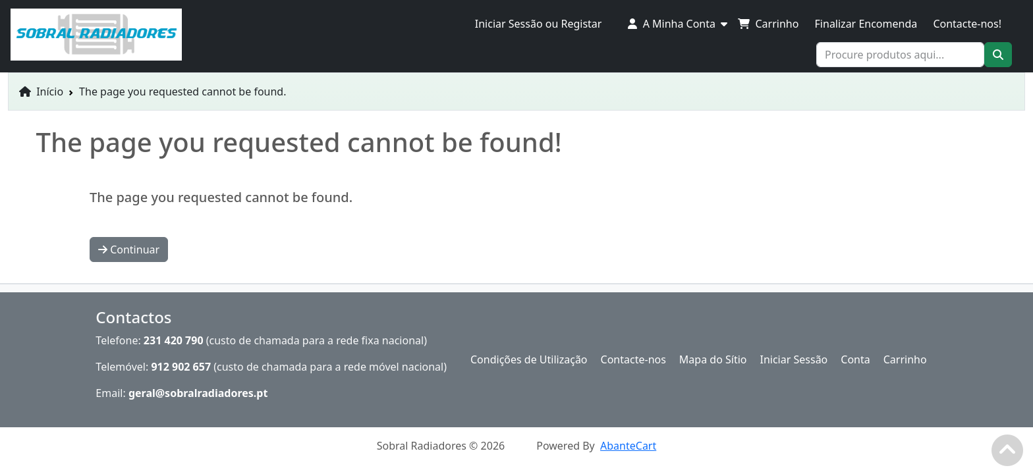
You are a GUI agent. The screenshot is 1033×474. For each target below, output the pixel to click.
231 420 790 (174, 340)
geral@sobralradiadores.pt (198, 393)
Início (41, 91)
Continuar (128, 249)
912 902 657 (181, 366)
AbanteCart (628, 445)
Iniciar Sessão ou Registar (538, 23)
